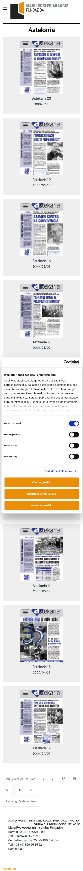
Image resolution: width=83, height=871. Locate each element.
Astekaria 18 (41, 261)
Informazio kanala (40, 821)
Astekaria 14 (42, 586)
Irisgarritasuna (56, 824)
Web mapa (39, 824)
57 (63, 778)
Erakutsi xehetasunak (58, 470)
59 (8, 790)
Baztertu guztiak (41, 505)
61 (30, 790)
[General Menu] (6, 10)
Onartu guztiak (41, 482)
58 (74, 778)
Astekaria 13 (41, 667)
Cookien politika (17, 821)
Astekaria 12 (41, 748)
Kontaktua (74, 824)
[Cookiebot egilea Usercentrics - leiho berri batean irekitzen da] (63, 362)
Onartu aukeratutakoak (41, 493)
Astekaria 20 (41, 99)
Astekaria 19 (41, 180)
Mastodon (9, 868)
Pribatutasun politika (66, 821)
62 (41, 790)
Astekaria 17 (42, 342)
